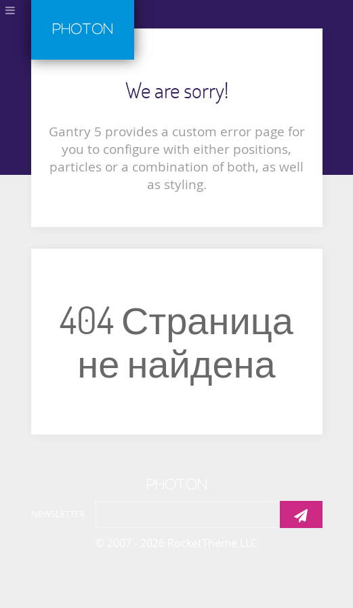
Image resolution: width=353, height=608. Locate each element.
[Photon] (177, 482)
